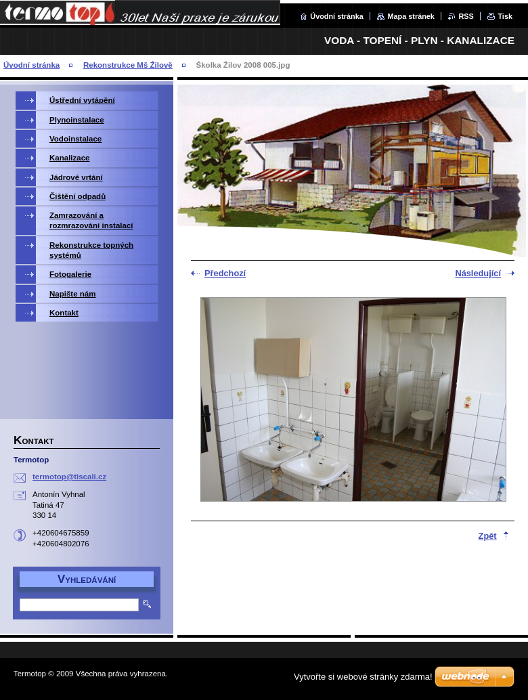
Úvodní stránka (337, 16)
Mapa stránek (411, 16)
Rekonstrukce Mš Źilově (128, 65)
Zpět (488, 536)
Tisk (505, 16)
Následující (478, 273)
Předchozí (225, 273)
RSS (465, 16)
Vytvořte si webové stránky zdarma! (363, 677)
